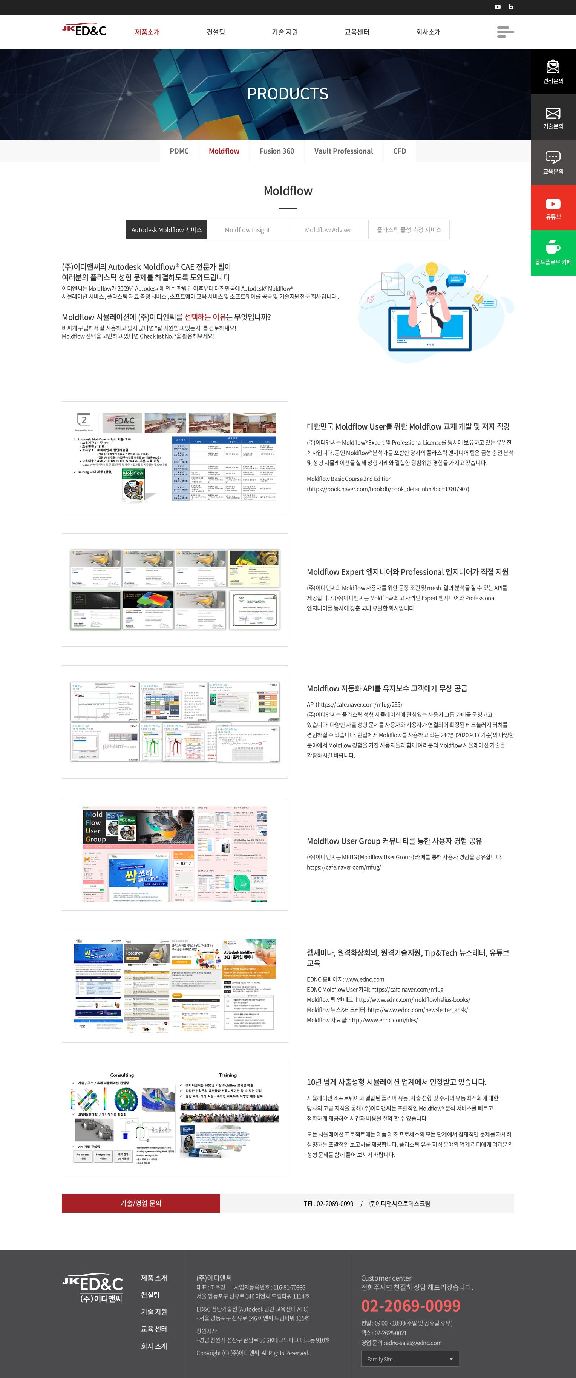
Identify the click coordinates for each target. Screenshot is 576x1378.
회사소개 (428, 32)
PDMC (179, 151)
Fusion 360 (277, 151)
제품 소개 (154, 1278)
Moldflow (224, 151)
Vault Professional (343, 151)
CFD (399, 151)
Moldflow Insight (247, 229)
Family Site (410, 1359)
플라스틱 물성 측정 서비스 (409, 229)
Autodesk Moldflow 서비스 (167, 229)
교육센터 (357, 32)
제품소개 (147, 32)
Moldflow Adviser (328, 229)
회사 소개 (154, 1346)
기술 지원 (285, 32)
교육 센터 (154, 1328)
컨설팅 (216, 32)
